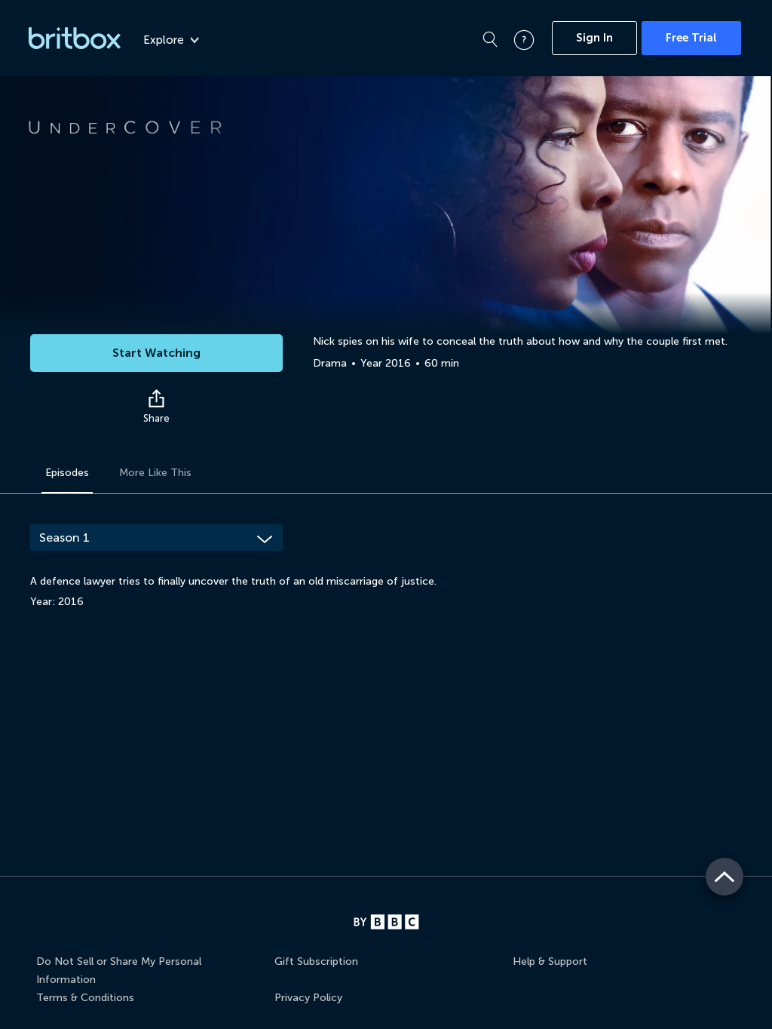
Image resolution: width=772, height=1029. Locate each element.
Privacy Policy (308, 997)
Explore (171, 40)
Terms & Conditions (85, 997)
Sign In (594, 38)
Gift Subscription (316, 961)
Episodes (67, 472)
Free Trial (691, 38)
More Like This (155, 472)
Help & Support (550, 961)
